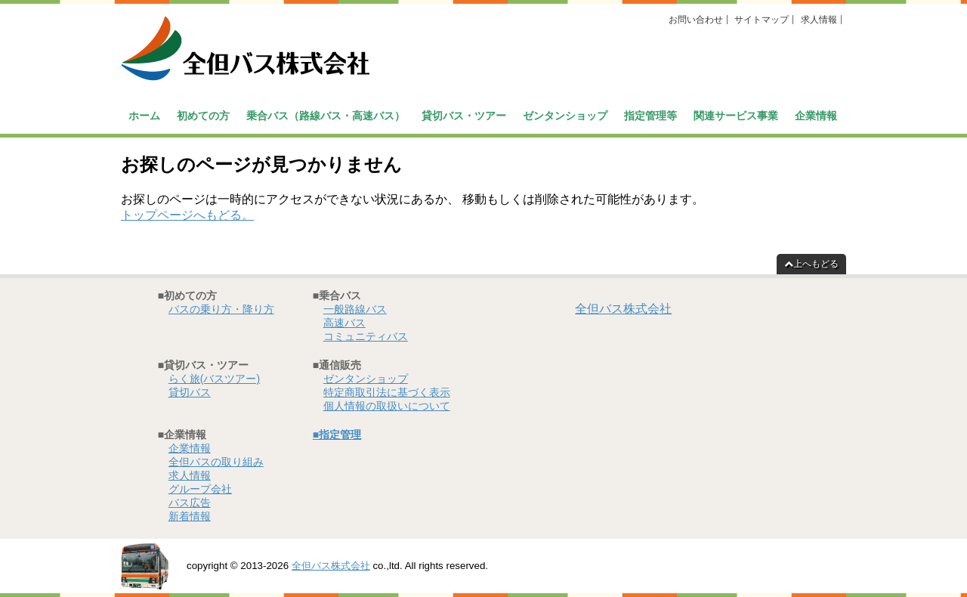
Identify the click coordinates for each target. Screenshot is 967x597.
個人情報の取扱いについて (386, 406)
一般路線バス (355, 309)
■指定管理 (337, 434)
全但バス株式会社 (623, 308)
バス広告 (189, 502)
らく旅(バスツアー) (214, 379)
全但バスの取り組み (216, 462)
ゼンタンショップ (565, 116)
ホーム (144, 116)
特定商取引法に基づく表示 (386, 392)
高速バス (344, 323)
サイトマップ (761, 19)
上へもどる (811, 263)
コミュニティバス (365, 336)
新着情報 (189, 516)
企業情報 (816, 116)
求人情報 (819, 19)
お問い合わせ (696, 19)
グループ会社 (200, 489)
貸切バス (189, 392)
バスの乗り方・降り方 (221, 309)
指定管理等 (650, 116)
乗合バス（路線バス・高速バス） (325, 116)
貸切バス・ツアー (464, 116)
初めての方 (203, 116)
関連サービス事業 (736, 116)
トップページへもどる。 (187, 215)
